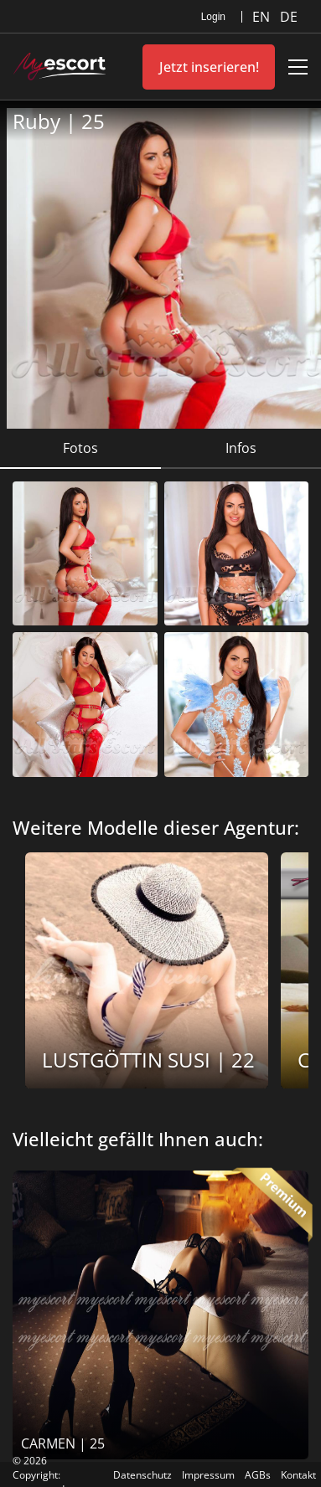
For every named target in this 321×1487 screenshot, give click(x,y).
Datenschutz (142, 1475)
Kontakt (298, 1475)
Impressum (208, 1475)
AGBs (258, 1475)
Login (213, 17)
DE (289, 17)
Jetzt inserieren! (209, 67)
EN (262, 17)
